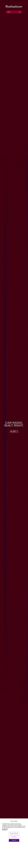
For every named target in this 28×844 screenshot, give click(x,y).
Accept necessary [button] (14, 833)
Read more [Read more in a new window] (4, 829)
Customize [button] (14, 836)
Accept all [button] (14, 840)
